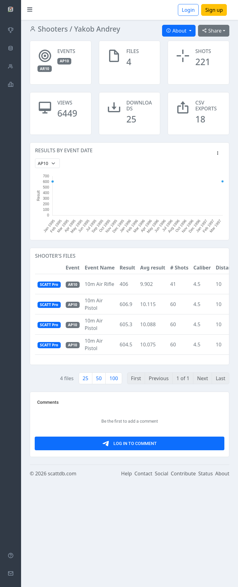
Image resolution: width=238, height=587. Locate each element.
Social (161, 578)
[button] (217, 153)
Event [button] (73, 267)
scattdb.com (62, 578)
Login (188, 10)
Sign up (214, 10)
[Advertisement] (129, 440)
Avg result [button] (152, 267)
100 (113, 378)
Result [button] (127, 267)
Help (126, 578)
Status (205, 578)
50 (99, 378)
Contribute (183, 578)
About (222, 578)
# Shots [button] (179, 267)
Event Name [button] (100, 267)
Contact (143, 578)
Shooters (52, 29)
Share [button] (212, 30)
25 (85, 378)
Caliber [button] (202, 267)
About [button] (177, 30)
